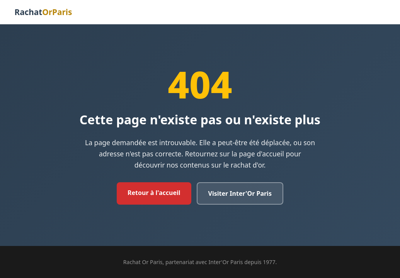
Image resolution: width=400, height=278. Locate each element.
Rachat (43, 12)
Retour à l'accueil (154, 192)
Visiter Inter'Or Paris (240, 193)
